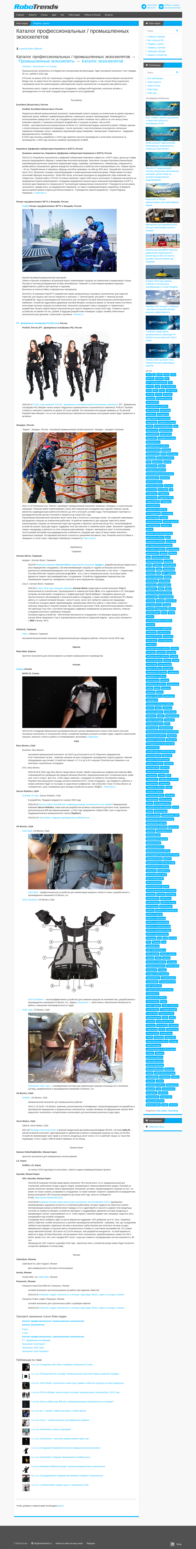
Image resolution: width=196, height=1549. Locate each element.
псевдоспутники (154, 859)
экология (163, 1093)
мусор (160, 692)
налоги (150, 708)
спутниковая (152, 1009)
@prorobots (152, 5)
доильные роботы (155, 537)
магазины (167, 668)
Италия (160, 601)
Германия (163, 494)
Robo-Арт (152, 93)
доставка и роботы (156, 549)
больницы (172, 454)
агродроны (163, 414)
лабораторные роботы (157, 656)
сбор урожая (153, 954)
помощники (152, 799)
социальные (152, 994)
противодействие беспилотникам (162, 855)
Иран (168, 589)
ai (154, 374)
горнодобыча (153, 505)
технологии (172, 1029)
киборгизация (153, 613)
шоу (158, 1089)
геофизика (152, 494)
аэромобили (152, 434)
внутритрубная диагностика (160, 474)
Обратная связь (156, 1127)
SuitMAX (26, 1097)
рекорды (151, 894)
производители (164, 831)
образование (166, 728)
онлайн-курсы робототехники (160, 751)
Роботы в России (92, 15)
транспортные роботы (157, 1041)
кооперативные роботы (158, 648)
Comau (19, 669)
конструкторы (165, 640)
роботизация (153, 902)
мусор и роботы (154, 696)
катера (150, 609)
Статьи (44, 15)
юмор (164, 1105)
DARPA (159, 378)
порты (149, 803)
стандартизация (168, 1009)
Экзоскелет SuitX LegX (39, 1086)
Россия (172, 938)
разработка (163, 871)
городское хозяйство (156, 509)
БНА (163, 454)
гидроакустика (166, 497)
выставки (162, 490)
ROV (149, 390)
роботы (150, 910)
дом (168, 537)
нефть (161, 716)
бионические (153, 454)
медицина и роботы (156, 676)
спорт (163, 1001)
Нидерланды (172, 716)
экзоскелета (82, 1002)
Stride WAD (43, 1277)
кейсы (172, 609)
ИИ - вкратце (168, 573)
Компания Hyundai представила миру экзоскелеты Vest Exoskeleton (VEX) (74, 1202)
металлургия (153, 680)
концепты (151, 644)
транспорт (170, 1037)
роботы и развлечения (157, 922)
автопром (165, 410)
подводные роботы (169, 779)
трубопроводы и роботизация (161, 1049)
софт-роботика (154, 986)
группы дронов (171, 521)
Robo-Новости (154, 82)
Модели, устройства (157, 55)
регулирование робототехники (161, 890)
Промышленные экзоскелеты (47, 61)
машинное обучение (156, 672)
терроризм (152, 1029)
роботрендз (152, 906)
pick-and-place (168, 386)
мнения (164, 680)
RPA (155, 390)
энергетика (166, 1097)
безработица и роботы (157, 446)
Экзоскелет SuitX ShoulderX (35, 1351)
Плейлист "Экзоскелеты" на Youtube (39, 66)
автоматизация (164, 398)
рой (165, 938)
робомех (171, 894)
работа (167, 859)
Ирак (161, 589)
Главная (20, 15)
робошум (151, 938)
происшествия (153, 843)
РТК (148, 942)
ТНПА (149, 1037)
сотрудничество (167, 982)
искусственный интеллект (159, 593)
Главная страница (156, 36)
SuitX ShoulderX (29, 899)
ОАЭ (167, 724)
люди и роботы (154, 668)
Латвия (173, 656)
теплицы (151, 1025)
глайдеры (165, 501)
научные (167, 708)
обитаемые (152, 728)
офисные (167, 755)
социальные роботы (156, 998)
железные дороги (160, 557)
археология (152, 430)
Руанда (156, 942)
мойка (149, 688)
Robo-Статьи (154, 86)
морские (151, 692)
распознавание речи (156, 874)
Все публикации (155, 78)
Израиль (151, 573)
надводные (152, 700)
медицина (173, 672)
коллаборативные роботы (159, 621)
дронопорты (152, 553)
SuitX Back (27, 831)
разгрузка (151, 871)
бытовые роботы (165, 458)
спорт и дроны (153, 1005)
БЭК (149, 462)
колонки (150, 624)
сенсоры (172, 962)
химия (149, 1073)
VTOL (158, 394)
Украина (159, 1053)
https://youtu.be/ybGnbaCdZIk (48, 1197)
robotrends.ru (110, 787)
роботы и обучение (156, 918)
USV (162, 390)
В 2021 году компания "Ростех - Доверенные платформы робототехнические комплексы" (75, 404)
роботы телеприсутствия (158, 930)
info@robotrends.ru (43, 1543)
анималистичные (167, 422)
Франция (169, 1069)
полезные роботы (155, 795)
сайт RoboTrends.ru (156, 950)
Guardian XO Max (30, 795)
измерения (169, 569)
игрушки (150, 569)
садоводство (153, 946)
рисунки (161, 894)
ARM (166, 374)
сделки (166, 958)
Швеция (150, 1089)
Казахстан (171, 601)
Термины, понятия (156, 47)
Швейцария (172, 1085)
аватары (168, 394)
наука (158, 708)
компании (151, 632)
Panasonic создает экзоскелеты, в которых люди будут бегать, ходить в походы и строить (81, 1294)
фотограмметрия (155, 1069)
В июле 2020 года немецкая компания (54, 588)
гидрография (153, 501)
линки (175, 660)
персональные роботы (157, 771)
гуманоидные (153, 525)
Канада (166, 605)
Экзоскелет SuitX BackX (33, 1344)
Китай (171, 613)
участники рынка (155, 1061)
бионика (166, 450)
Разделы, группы (41, 23)
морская (166, 688)
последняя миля (162, 803)
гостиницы (167, 513)
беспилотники (153, 450)
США (165, 1017)
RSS (159, 1111)
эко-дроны (151, 1093)
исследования (166, 597)
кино (164, 613)
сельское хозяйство (156, 962)
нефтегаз (151, 716)
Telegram (173, 1111)
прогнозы (173, 827)
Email (164, 1111)
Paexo (25, 634)
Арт (62, 15)
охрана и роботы (155, 763)
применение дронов (156, 823)
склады (162, 970)
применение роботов (157, 827)
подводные (152, 779)
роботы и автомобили (166, 910)
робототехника (168, 902)
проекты (151, 831)
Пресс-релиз (90, 538)
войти (60, 1506)
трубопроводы (153, 1045)
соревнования (168, 978)
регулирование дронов (157, 886)
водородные (152, 478)
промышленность (155, 847)
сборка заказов (168, 954)
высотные (151, 490)
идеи (159, 569)
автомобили (152, 402)
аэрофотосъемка (167, 438)
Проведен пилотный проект (43, 1130)
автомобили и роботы (157, 406)
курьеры (171, 652)
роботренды (166, 906)
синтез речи (172, 966)
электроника (153, 1097)
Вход (179, 1544)
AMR (159, 374)
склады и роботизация (157, 974)
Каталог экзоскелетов (102, 61)
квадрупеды (161, 609)
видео (162, 466)
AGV (149, 374)
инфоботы (151, 589)
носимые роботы (155, 724)
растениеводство (155, 878)
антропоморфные (163, 426)
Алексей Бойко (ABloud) (30, 48)
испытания (152, 597)
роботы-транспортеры (157, 934)
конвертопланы (154, 636)
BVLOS (150, 378)
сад (163, 942)
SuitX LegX (27, 1010)
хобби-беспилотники (164, 1073)
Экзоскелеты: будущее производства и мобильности (64, 817)
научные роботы (154, 712)
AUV (173, 374)
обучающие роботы (156, 736)
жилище (168, 561)
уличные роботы (154, 1057)
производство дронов (157, 839)
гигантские (152, 497)
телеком (150, 1021)
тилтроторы (166, 1033)
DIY (167, 378)
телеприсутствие (165, 1021)
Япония (173, 1105)
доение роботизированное (159, 533)
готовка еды (152, 517)
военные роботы (155, 486)
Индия (168, 577)
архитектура (166, 430)
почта (175, 807)
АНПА (149, 426)
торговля (159, 1037)
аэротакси (151, 438)
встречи (168, 486)
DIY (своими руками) (156, 382)
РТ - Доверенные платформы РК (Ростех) (37, 323)
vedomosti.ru (41, 193)
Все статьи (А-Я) (156, 40)
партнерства (153, 767)
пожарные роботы (155, 787)
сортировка (152, 982)
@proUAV (151, 8)
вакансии (157, 462)
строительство (166, 1013)
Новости (32, 15)
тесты (162, 1029)
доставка (171, 541)
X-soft (25, 1333)
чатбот (160, 1081)
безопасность (153, 442)
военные (165, 478)
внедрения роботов (156, 470)
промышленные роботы (158, 851)
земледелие (169, 565)
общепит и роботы (155, 740)
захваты (157, 565)
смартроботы (153, 978)
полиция (170, 795)
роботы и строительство (158, 926)
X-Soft (25, 206)
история (150, 601)
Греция (163, 517)
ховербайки (152, 1077)
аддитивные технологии (158, 418)
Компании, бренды (157, 51)
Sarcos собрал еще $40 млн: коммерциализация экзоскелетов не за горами (75, 804)
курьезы (161, 652)
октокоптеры (153, 748)
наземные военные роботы (160, 704)
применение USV (170, 815)
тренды (173, 1041)
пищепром (151, 775)
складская (151, 970)
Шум (54, 15)
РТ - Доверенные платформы (36, 1340)
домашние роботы (155, 541)
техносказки (152, 1033)
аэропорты (166, 434)
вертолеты (152, 466)
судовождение (153, 1017)
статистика (152, 1013)
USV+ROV (171, 390)
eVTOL (150, 386)
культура (151, 652)
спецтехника (153, 1001)
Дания (149, 529)
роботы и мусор (154, 914)
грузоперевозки (154, 521)
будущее (151, 458)
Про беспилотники (172, 8)
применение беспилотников (160, 819)
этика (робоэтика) (155, 1101)
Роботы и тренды (171, 5)
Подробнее (92, 737)
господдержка (153, 513)
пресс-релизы (153, 815)
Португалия (165, 799)
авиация (151, 398)
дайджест (166, 525)
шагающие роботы (155, 1085)
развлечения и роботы (157, 867)
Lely (157, 386)
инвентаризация (154, 577)
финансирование (155, 1065)
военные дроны (154, 482)
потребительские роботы (158, 807)
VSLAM (150, 394)
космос (174, 648)
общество (171, 740)
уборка (150, 1053)
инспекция (164, 581)
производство (153, 835)
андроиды (151, 422)
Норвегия (169, 720)
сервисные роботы (156, 966)
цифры (175, 1077)
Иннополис (152, 581)
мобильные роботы (156, 684)
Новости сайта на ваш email (69, 1543)
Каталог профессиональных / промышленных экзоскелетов (53, 1321)
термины (173, 1025)
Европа (172, 553)
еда (148, 557)
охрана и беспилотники (158, 759)
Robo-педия (74, 15)
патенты (165, 767)
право (149, 811)
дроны (163, 553)
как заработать (154, 605)
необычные (170, 712)
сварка (150, 958)
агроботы (151, 414)
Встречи (109, 15)
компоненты (164, 632)
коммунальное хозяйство (159, 628)
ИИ (158, 573)
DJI (170, 382)
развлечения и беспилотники (160, 863)
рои (159, 938)
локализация (164, 664)
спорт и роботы (170, 1005)
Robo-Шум (153, 89)
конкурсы (168, 636)
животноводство (154, 561)
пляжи (162, 775)
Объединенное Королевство (160, 744)
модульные (173, 684)
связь (158, 958)
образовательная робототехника (162, 732)
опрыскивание (153, 755)
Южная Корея (153, 1105)
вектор (167, 462)
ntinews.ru (79, 314)
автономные (152, 410)
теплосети (162, 1025)
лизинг (167, 660)
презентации (161, 811)
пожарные (164, 783)
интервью (151, 585)
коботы (150, 617)
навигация (169, 696)
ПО (168, 775)
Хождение (165, 1077)
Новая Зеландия (154, 720)
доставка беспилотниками (159, 545)
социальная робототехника (160, 990)
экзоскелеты (168, 1089)
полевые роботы (155, 791)
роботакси (166, 898)
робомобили (153, 898)
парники (169, 763)
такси (172, 1017)
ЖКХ (149, 565)
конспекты (151, 640)
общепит (172, 736)
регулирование (154, 882)
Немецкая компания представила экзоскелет (70, 565)
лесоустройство (154, 660)
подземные (152, 783)
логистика (151, 664)
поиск (169, 787)
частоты (150, 1081)
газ (171, 490)
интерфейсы (164, 585)
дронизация (172, 549)
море (157, 688)
